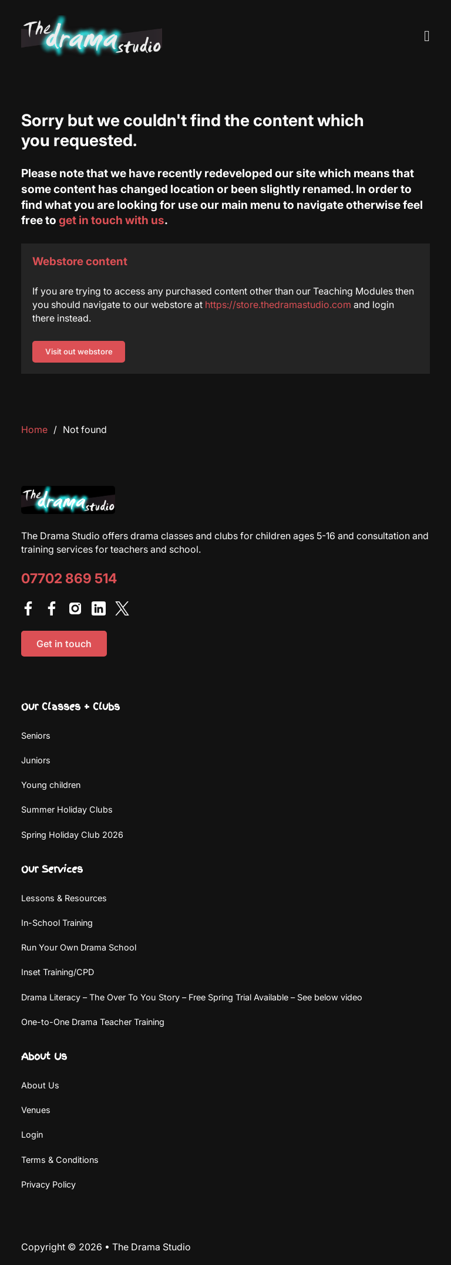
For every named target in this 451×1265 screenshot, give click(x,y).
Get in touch (64, 644)
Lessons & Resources (64, 898)
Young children (50, 785)
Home (34, 429)
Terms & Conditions (60, 1160)
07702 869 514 (69, 579)
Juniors (36, 760)
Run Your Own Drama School (78, 947)
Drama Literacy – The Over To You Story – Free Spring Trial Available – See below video (191, 997)
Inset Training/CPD (57, 972)
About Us (40, 1085)
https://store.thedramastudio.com (278, 304)
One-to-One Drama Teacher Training (92, 1022)
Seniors (36, 735)
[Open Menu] (427, 36)
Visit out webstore (79, 351)
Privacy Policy (48, 1184)
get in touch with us (111, 220)
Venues (36, 1110)
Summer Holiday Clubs (67, 809)
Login (32, 1134)
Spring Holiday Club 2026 (72, 835)
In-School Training (57, 923)
